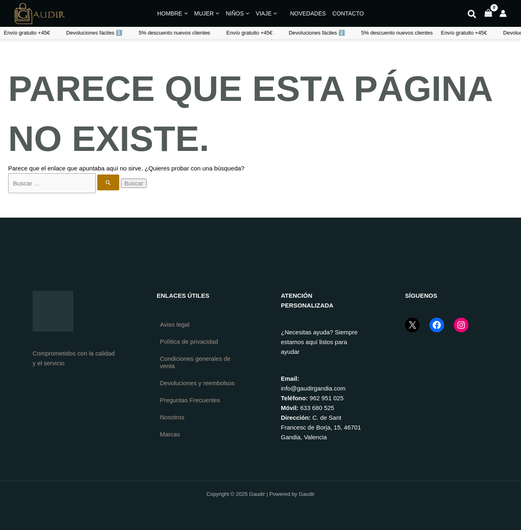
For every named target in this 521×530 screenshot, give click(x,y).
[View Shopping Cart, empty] (488, 13)
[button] (472, 15)
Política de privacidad (189, 341)
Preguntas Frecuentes (190, 400)
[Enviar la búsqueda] (108, 182)
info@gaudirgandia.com (313, 388)
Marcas (170, 434)
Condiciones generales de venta (195, 362)
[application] (185, 13)
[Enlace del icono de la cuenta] (503, 13)
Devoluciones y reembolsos (197, 383)
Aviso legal (174, 324)
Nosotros (172, 417)
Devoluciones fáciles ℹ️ (239, 33)
